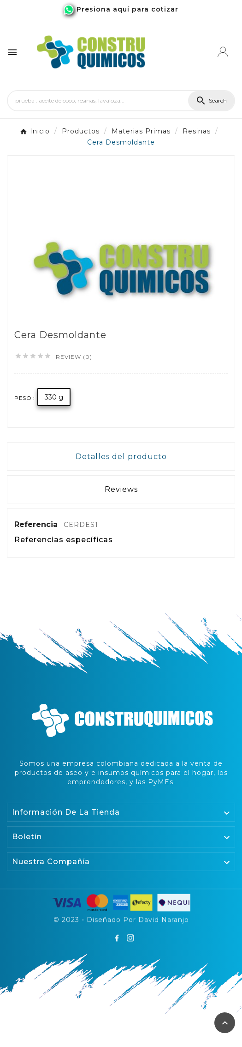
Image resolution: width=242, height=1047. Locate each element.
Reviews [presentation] (121, 489)
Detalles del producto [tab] (121, 456)
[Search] (98, 100)
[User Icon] (223, 52)
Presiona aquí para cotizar (127, 9)
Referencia (37, 524)
